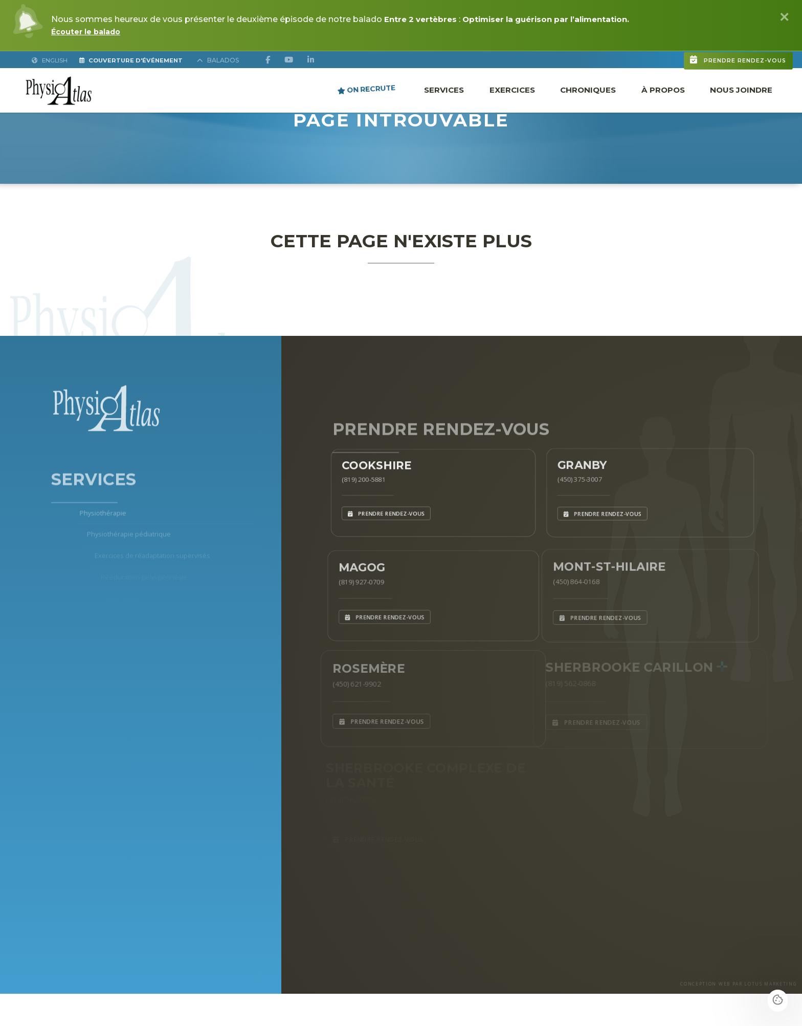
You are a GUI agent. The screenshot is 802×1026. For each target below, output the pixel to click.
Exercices (512, 89)
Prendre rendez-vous (686, 52)
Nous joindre (741, 89)
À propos (663, 89)
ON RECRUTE (366, 89)
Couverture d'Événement (143, 59)
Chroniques (588, 89)
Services (444, 89)
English (51, 59)
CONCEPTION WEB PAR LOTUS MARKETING (720, 1015)
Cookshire (373, 462)
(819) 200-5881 (357, 478)
